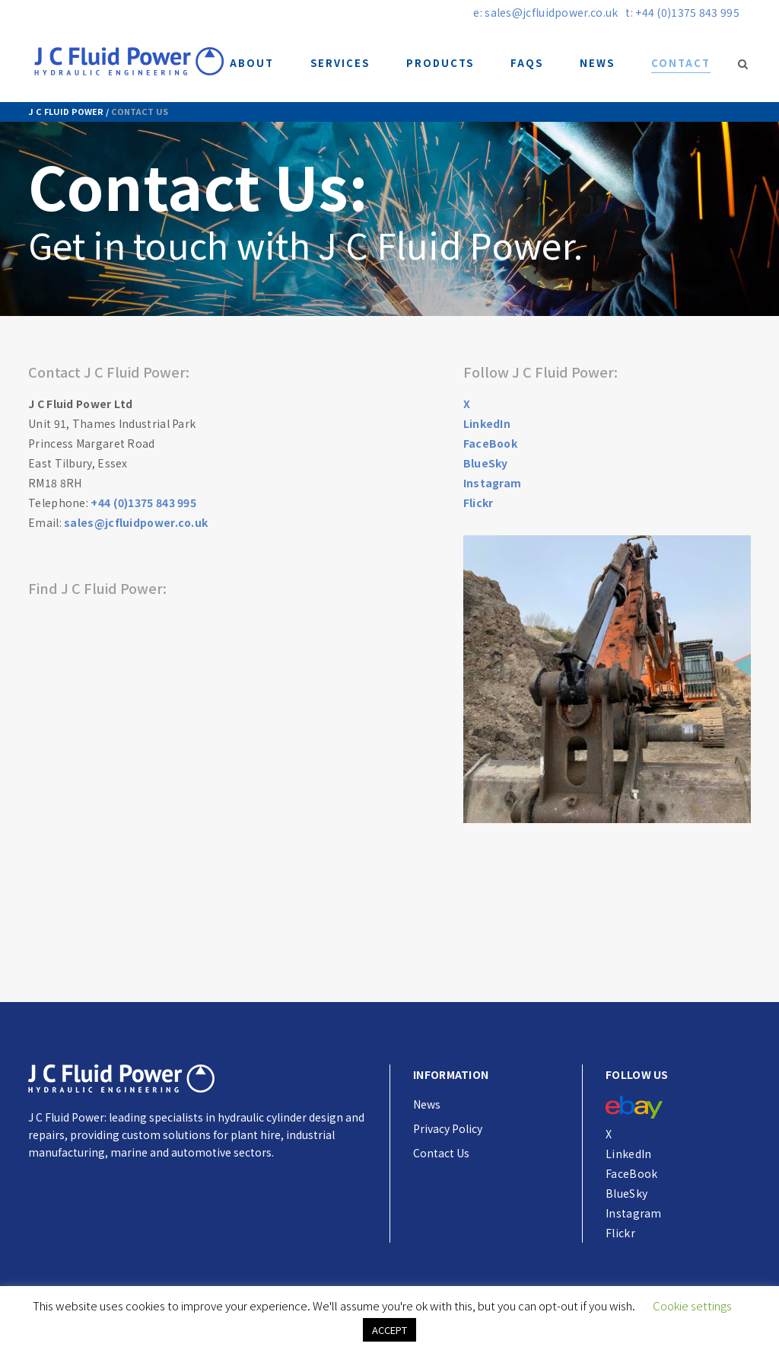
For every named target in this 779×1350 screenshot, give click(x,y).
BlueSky (485, 463)
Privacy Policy (447, 1128)
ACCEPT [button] (389, 1325)
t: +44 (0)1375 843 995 (682, 12)
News (426, 1104)
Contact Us (441, 1152)
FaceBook (490, 443)
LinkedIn (486, 423)
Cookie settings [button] (692, 1301)
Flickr (478, 502)
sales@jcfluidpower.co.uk (136, 522)
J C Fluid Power (65, 111)
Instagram (492, 482)
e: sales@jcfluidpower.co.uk (545, 12)
